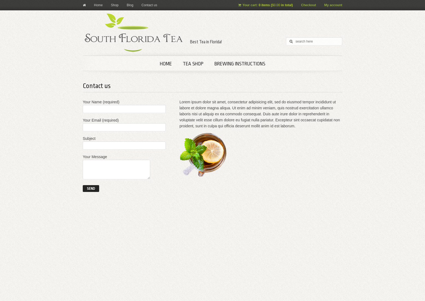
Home (98, 5)
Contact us (149, 5)
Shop (115, 5)
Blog (130, 5)
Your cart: (265, 5)
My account (333, 5)
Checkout (308, 5)
